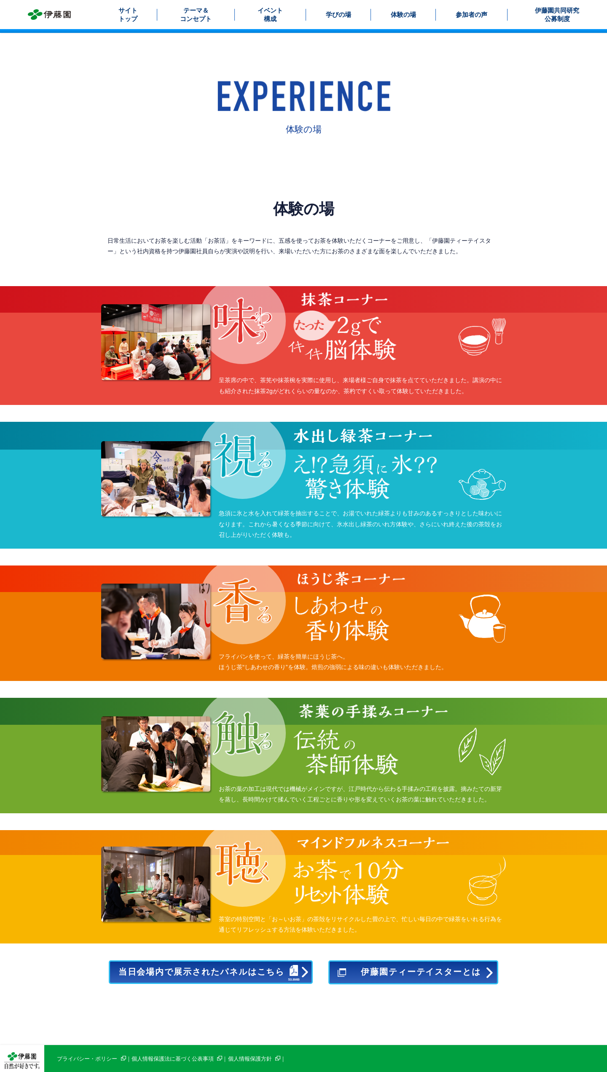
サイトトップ (127, 14)
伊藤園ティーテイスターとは (421, 972)
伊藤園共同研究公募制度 (557, 14)
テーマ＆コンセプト (196, 14)
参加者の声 (471, 14)
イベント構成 (270, 14)
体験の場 (403, 14)
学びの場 (338, 14)
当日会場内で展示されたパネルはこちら (209, 971)
